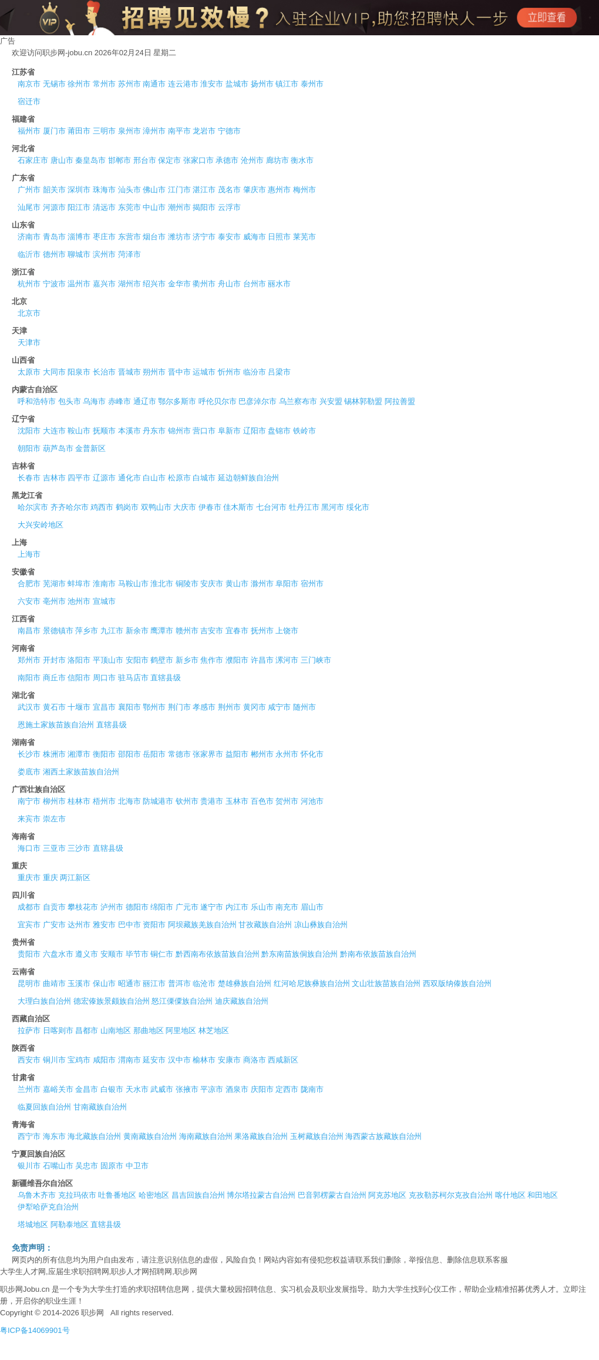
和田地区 (542, 1195)
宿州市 (312, 583)
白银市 (111, 1089)
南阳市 (29, 677)
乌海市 (94, 401)
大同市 (54, 371)
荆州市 (229, 707)
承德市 (227, 160)
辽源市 (104, 477)
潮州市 (179, 207)
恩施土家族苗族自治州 (56, 724)
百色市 (262, 801)
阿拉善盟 (400, 401)
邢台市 (144, 160)
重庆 (50, 877)
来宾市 (29, 818)
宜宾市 (29, 924)
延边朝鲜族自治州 (248, 477)
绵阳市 (161, 907)
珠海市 (104, 189)
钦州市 (187, 801)
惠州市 (279, 189)
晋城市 (129, 371)
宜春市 (237, 630)
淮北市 (161, 583)
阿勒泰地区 (70, 1224)
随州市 (304, 707)
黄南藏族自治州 (150, 1136)
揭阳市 (204, 207)
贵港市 (211, 801)
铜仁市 (161, 954)
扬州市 (262, 83)
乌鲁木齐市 (37, 1195)
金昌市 (86, 1089)
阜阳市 (286, 583)
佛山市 (154, 189)
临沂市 (29, 254)
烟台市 (154, 236)
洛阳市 (79, 660)
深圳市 (79, 189)
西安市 (29, 1059)
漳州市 (154, 130)
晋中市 (179, 371)
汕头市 (129, 189)
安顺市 (111, 954)
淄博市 (79, 236)
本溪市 (129, 430)
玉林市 (237, 801)
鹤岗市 (127, 507)
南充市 (286, 907)
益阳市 (237, 754)
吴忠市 (86, 1165)
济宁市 (204, 236)
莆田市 (79, 130)
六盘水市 (58, 954)
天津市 (29, 342)
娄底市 (29, 771)
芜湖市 (54, 583)
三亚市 (54, 848)
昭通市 (129, 983)
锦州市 (179, 430)
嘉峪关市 (58, 1089)
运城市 (204, 371)
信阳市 (79, 677)
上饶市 (286, 630)
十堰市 (79, 707)
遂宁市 (211, 907)
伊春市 (209, 507)
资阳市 (154, 924)
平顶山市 (108, 660)
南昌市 (29, 630)
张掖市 (187, 1089)
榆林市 (204, 1059)
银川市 (29, 1165)
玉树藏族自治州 (317, 1136)
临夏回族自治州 (44, 1106)
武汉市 (29, 707)
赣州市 (187, 630)
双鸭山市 (156, 507)
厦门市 (54, 130)
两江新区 (75, 877)
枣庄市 (104, 236)
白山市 (154, 477)
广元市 (187, 907)
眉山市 (312, 907)
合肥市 (29, 583)
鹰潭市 (161, 630)
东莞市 (129, 207)
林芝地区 (213, 1030)
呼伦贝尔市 (217, 401)
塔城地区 (33, 1224)
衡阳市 (104, 754)
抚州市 (262, 630)
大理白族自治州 (44, 1001)
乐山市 (262, 907)
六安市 (29, 601)
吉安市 (211, 630)
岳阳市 (154, 754)
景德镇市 (58, 630)
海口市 (29, 848)
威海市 (254, 236)
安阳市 (137, 660)
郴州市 (262, 754)
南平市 (179, 130)
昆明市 (29, 983)
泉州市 (129, 130)
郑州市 (29, 660)
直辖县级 (165, 677)
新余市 (137, 630)
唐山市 (62, 160)
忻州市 (229, 371)
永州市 (286, 754)
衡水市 (302, 160)
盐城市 (237, 83)
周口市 (104, 677)
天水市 (137, 1089)
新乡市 (187, 660)
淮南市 (104, 583)
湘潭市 (79, 754)
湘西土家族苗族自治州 (81, 771)
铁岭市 (304, 430)
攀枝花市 (83, 907)
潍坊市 (179, 236)
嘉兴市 (104, 283)
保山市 (104, 983)
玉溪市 (79, 983)
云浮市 (229, 207)
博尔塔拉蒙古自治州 (261, 1195)
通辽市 (144, 401)
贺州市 (286, 801)
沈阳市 (29, 430)
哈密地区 (154, 1195)
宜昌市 (104, 707)
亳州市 (54, 601)
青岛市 (54, 236)
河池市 (312, 801)
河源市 (54, 207)
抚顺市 (104, 430)
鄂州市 (154, 707)
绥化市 (357, 507)
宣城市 (104, 601)
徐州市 (79, 83)
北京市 (29, 313)
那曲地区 (148, 1030)
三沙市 (79, 848)
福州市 (29, 130)
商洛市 (254, 1059)
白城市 (204, 477)
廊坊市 (277, 160)
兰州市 (29, 1089)
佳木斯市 (238, 507)
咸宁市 (279, 707)
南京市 (29, 83)
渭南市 (129, 1059)
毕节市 (137, 954)
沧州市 (252, 160)
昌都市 (86, 1030)
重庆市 (29, 877)
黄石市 (54, 707)
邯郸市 (119, 160)
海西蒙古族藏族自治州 (383, 1136)
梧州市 (104, 801)
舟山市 (229, 283)
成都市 (29, 907)
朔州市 (154, 371)
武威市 (161, 1089)
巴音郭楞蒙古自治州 (332, 1195)
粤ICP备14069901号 (35, 1330)
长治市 (104, 371)
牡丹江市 (304, 507)
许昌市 (262, 660)
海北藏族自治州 (94, 1136)
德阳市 (137, 907)
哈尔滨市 (33, 507)
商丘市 (54, 677)
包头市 (69, 401)
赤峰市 (119, 401)
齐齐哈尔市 (70, 507)
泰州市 (312, 83)
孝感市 (204, 707)
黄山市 (237, 583)
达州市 (79, 924)
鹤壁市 (161, 660)
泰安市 (229, 236)
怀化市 (312, 754)
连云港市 (183, 83)
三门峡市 (316, 660)
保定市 (169, 160)
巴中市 (129, 924)
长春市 (29, 477)
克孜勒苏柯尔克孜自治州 (451, 1195)
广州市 (29, 189)
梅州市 (304, 189)
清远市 (104, 207)
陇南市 (312, 1089)
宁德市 (229, 130)
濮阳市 (237, 660)
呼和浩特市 (37, 401)
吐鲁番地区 (117, 1195)
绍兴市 (154, 283)
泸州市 (111, 907)
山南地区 (115, 1030)
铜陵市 (187, 583)
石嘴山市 (58, 1165)
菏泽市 (129, 254)
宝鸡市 (79, 1059)
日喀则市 (58, 1030)
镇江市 (286, 83)
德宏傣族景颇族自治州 (111, 1001)
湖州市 (129, 283)
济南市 (29, 236)
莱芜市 (304, 236)
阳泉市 (79, 371)
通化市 (129, 477)
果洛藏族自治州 (261, 1136)
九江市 (111, 630)
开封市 (54, 660)
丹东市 (154, 430)
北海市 (129, 801)
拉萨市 (29, 1030)
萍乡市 (86, 630)
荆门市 (179, 707)
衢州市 (204, 283)
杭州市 (29, 283)
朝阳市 (29, 448)
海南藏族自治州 (206, 1136)
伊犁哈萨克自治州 (48, 1206)
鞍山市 (79, 430)
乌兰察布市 (298, 401)
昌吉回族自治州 (198, 1195)
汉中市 (179, 1059)
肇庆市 (254, 189)
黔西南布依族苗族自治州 (218, 954)
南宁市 (29, 801)
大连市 (54, 430)
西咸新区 (283, 1059)
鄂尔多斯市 (177, 401)
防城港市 (158, 801)
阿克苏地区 (387, 1195)
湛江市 (204, 189)
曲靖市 (54, 983)
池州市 (79, 601)
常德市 (179, 754)
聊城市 (79, 254)
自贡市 (54, 907)
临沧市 (204, 983)
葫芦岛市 (58, 448)
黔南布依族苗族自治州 (378, 954)
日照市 (279, 236)
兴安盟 (330, 401)
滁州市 (262, 583)
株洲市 (54, 754)
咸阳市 (104, 1059)
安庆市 (211, 583)
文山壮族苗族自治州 (386, 983)
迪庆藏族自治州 (241, 1001)
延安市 (154, 1059)
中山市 (154, 207)
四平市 (79, 477)
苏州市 (129, 83)
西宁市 (29, 1136)
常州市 (104, 83)
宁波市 (54, 283)
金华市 (179, 283)
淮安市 (211, 83)
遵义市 (86, 954)
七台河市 (271, 507)
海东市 (54, 1136)
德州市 (54, 254)
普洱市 (179, 983)
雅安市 (104, 924)
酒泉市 (237, 1089)
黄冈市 (254, 707)
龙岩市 (204, 130)
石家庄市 (33, 160)
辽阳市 (254, 430)
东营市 (129, 236)
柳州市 (54, 801)
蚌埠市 (79, 583)
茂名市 (229, 189)
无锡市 (54, 83)
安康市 (229, 1059)
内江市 (237, 907)
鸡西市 (101, 507)
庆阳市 (262, 1089)
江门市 (179, 189)
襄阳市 (129, 707)
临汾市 (254, 371)
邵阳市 (129, 754)
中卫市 (137, 1165)
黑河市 (332, 507)
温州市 (79, 283)
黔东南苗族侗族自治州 (299, 954)
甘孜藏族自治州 (265, 924)
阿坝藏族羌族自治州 (202, 924)
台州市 (254, 283)
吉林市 (54, 477)
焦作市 (211, 660)
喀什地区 (510, 1195)
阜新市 (229, 430)
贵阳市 (29, 954)
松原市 (179, 477)
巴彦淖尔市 (257, 401)
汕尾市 (29, 207)
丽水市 (279, 283)
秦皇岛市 (90, 160)
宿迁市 (29, 101)
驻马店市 (133, 677)
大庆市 (184, 507)
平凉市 (211, 1089)
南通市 (154, 83)
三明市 (104, 130)
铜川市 (54, 1059)
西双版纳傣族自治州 (457, 983)
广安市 (54, 924)
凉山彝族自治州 (321, 924)
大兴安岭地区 (40, 524)
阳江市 (79, 207)
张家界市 (208, 754)
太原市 (29, 371)
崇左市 (54, 818)
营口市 (204, 430)
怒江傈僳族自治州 (182, 1001)
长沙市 (29, 754)
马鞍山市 (133, 583)
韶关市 (54, 189)
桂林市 (79, 801)
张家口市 (198, 160)
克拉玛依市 (77, 1195)
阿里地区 (181, 1030)
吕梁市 (279, 371)
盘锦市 (279, 430)
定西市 (286, 1089)
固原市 (111, 1165)
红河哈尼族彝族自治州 (312, 983)
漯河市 (286, 660)
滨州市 (104, 254)
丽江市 (154, 983)
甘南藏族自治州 (100, 1106)
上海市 (29, 554)
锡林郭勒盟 (363, 401)
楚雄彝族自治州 (244, 983)
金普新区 (90, 448)
